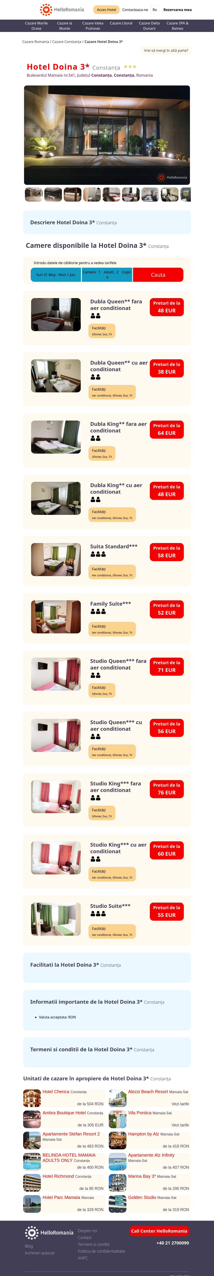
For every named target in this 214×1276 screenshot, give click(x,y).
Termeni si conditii (94, 1244)
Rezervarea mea (177, 9)
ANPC (83, 1258)
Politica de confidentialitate (101, 1251)
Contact (85, 1237)
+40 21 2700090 (172, 1243)
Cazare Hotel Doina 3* (103, 41)
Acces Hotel (106, 9)
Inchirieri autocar (40, 1253)
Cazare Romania (36, 41)
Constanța (106, 67)
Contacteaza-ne (135, 9)
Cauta (158, 274)
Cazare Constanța (67, 41)
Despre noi (87, 1230)
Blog (29, 1246)
